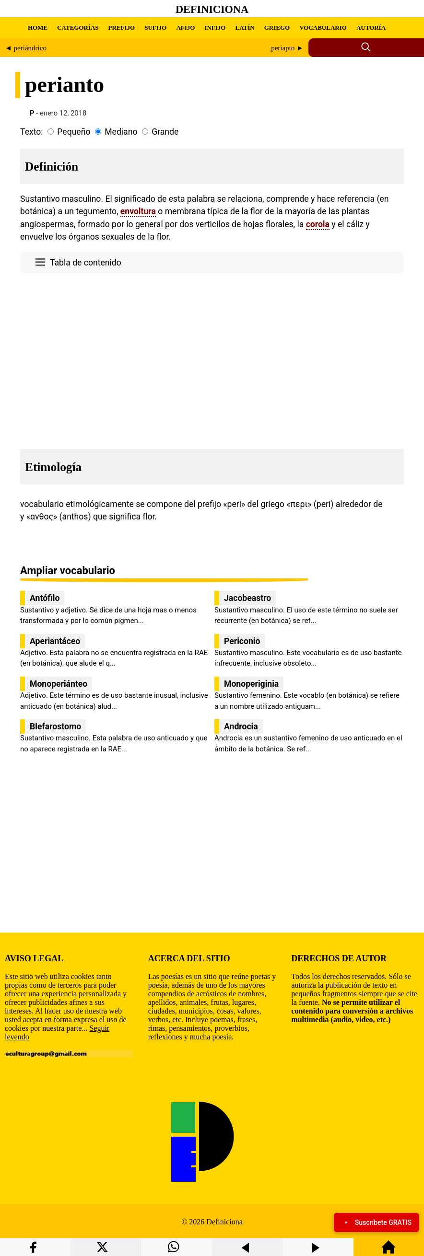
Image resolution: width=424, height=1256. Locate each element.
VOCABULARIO (323, 27)
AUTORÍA (371, 27)
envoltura (138, 211)
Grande (165, 132)
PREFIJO (121, 27)
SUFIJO (155, 27)
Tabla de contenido (85, 262)
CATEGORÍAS (77, 27)
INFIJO (214, 27)
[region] (212, 358)
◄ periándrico (26, 48)
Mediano (121, 132)
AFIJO (185, 27)
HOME (37, 27)
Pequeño (73, 132)
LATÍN (244, 27)
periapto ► (287, 48)
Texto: (31, 132)
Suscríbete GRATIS (377, 1222)
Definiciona (212, 9)
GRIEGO (277, 27)
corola (318, 224)
